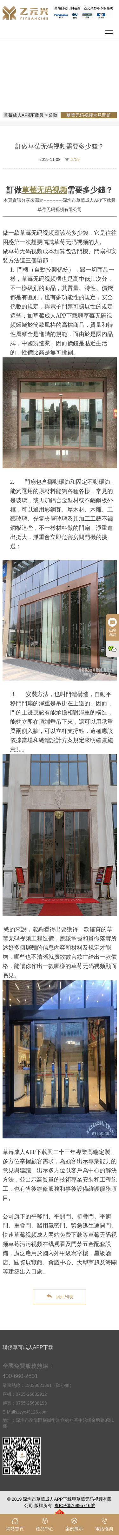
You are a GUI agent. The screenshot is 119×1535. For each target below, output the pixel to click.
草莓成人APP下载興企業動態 (30, 115)
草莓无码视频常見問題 (62, 86)
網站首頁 (60, 77)
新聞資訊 (85, 77)
